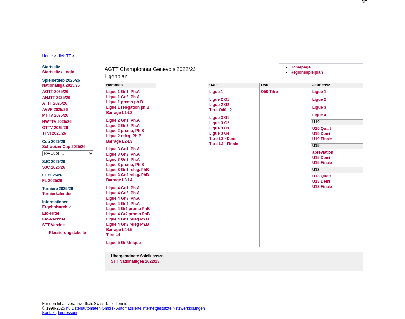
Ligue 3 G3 (219, 128)
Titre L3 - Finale (223, 144)
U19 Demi (321, 133)
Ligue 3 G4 (219, 133)
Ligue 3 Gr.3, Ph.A (123, 159)
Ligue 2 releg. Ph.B (124, 136)
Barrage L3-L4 (119, 180)
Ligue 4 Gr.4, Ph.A (123, 203)
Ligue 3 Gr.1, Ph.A (123, 149)
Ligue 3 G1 (219, 117)
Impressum (67, 313)
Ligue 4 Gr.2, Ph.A (123, 193)
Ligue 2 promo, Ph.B (125, 131)
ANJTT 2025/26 (56, 97)
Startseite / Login (58, 72)
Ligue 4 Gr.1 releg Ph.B (127, 219)
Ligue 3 (319, 107)
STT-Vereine (53, 225)
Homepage (301, 67)
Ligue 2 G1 (219, 99)
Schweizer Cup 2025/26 (64, 146)
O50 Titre (269, 91)
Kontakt (49, 313)
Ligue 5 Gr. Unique (123, 242)
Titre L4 (113, 235)
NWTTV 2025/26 (57, 121)
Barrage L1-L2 (119, 112)
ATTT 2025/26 (54, 103)
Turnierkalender (57, 193)
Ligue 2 (319, 99)
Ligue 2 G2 (219, 104)
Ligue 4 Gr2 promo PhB (128, 214)
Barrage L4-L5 (119, 229)
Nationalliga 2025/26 (61, 85)
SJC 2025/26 (53, 167)
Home (47, 56)
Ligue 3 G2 (219, 123)
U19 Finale (322, 139)
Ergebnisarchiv (56, 207)
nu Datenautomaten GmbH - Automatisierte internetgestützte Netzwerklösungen (135, 308)
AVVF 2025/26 (55, 109)
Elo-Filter (50, 213)
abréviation (322, 152)
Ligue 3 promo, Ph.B (125, 164)
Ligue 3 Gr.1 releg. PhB (127, 169)
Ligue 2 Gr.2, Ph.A (123, 125)
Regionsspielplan (307, 72)
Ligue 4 (319, 115)
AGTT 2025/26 (55, 91)
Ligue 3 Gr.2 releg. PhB (127, 175)
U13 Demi (321, 181)
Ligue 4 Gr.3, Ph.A (123, 198)
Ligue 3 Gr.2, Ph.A (123, 154)
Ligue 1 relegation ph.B (128, 107)
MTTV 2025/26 (55, 115)
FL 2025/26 (52, 180)
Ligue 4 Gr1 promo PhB (128, 208)
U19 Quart (321, 128)
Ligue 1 (216, 91)
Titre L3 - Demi (222, 138)
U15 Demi (321, 157)
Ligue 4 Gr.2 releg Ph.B (127, 224)
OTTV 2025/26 (55, 127)
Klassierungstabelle (67, 232)
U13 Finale (322, 186)
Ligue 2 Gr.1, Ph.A (123, 120)
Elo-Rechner (54, 219)
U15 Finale (322, 162)
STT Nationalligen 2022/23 (135, 261)
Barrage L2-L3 (119, 141)
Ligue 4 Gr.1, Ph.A (123, 188)
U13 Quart (321, 176)
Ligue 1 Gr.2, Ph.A (123, 97)
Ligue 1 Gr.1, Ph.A (123, 91)
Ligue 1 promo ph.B (124, 102)
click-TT (64, 56)
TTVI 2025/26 (54, 133)
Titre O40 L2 (220, 110)
